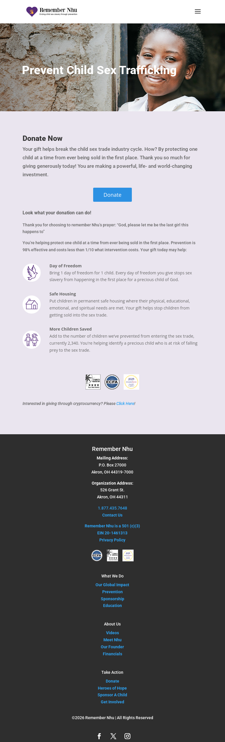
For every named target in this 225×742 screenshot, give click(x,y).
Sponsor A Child (112, 695)
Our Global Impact (112, 584)
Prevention (112, 591)
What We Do (112, 576)
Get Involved (112, 702)
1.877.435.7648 (112, 508)
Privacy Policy (112, 540)
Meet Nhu (112, 639)
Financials (112, 654)
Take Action (112, 672)
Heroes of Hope (112, 688)
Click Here (125, 403)
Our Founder (112, 646)
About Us (112, 624)
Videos (112, 632)
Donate (112, 194)
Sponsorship (112, 598)
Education (112, 605)
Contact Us (112, 515)
